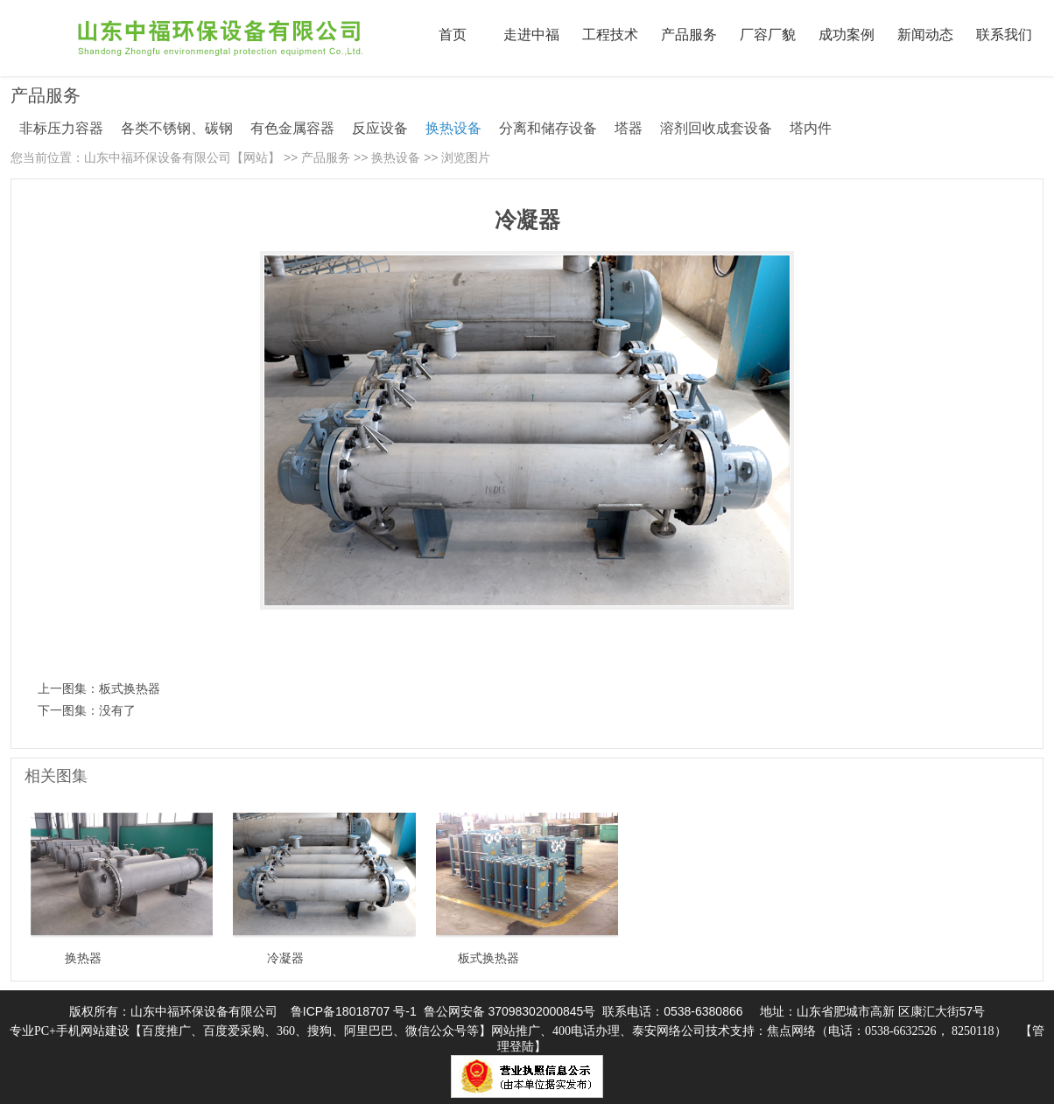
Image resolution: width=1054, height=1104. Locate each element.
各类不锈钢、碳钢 (177, 128)
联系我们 (1004, 34)
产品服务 (689, 34)
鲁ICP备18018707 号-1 (354, 1011)
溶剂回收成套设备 (716, 128)
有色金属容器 (292, 128)
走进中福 (531, 34)
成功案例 (847, 34)
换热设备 (453, 128)
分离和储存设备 (548, 128)
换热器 (83, 958)
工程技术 (610, 34)
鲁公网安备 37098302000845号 (510, 1011)
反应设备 (380, 128)
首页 (453, 34)
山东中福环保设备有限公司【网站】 (182, 157)
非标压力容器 (61, 128)
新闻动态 (925, 34)
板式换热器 (129, 688)
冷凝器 (285, 958)
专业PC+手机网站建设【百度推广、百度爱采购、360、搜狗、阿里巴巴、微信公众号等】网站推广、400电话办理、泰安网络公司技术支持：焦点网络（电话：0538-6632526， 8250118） (508, 1031)
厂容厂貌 (768, 34)
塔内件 (811, 128)
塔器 (629, 128)
